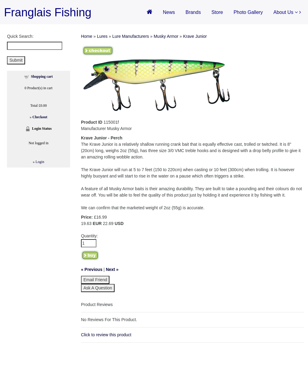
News (169, 12)
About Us (286, 12)
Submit (16, 60)
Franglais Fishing (47, 12)
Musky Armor (166, 36)
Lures (102, 36)
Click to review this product (106, 334)
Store (217, 12)
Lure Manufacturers (130, 36)
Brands (193, 12)
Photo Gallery (248, 12)
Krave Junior (195, 36)
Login (40, 162)
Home (86, 36)
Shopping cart (42, 76)
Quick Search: (20, 36)
